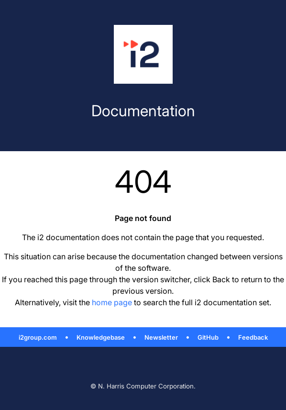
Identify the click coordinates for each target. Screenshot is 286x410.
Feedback (253, 337)
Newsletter (161, 337)
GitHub (208, 337)
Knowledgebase (101, 337)
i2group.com (38, 337)
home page (112, 302)
